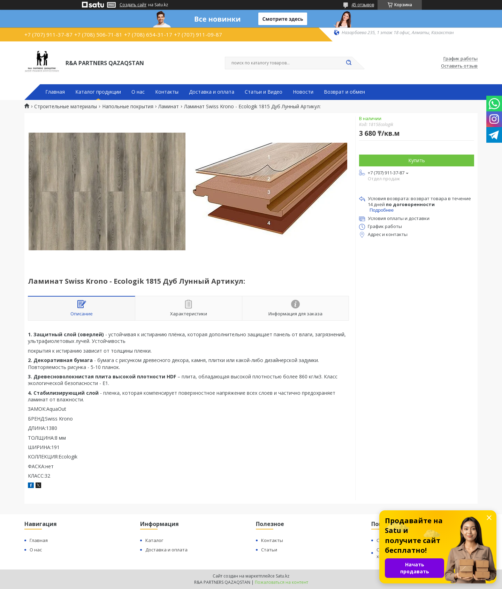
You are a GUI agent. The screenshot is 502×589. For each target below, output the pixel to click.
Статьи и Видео (263, 91)
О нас (138, 91)
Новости (303, 91)
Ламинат (168, 106)
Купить (416, 160)
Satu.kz (282, 576)
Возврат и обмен (344, 91)
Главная (55, 91)
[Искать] (349, 63)
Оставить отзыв (459, 66)
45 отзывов (362, 5)
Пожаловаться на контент (281, 582)
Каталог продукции (98, 91)
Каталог (154, 540)
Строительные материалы (65, 106)
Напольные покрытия (127, 106)
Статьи (269, 550)
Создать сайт (133, 4)
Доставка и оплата (211, 91)
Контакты (166, 91)
